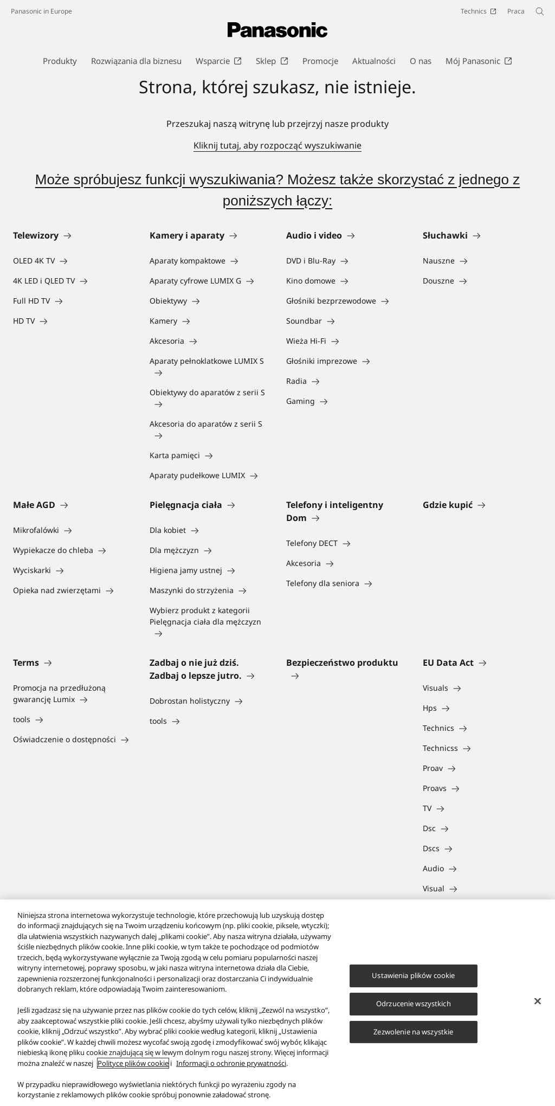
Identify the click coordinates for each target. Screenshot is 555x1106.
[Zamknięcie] (538, 1001)
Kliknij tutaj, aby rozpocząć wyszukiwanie (277, 145)
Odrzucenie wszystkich (413, 1003)
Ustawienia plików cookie (413, 975)
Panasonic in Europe (41, 11)
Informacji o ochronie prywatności (231, 1063)
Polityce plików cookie (133, 1063)
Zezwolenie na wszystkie (413, 1032)
